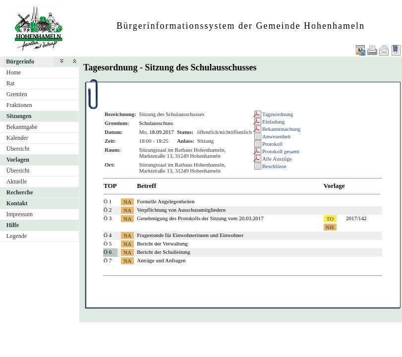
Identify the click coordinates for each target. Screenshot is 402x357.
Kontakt (17, 203)
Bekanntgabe (22, 126)
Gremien (16, 94)
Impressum (19, 214)
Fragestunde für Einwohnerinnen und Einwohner (190, 235)
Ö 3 (108, 218)
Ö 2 (108, 210)
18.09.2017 (161, 132)
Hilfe (12, 225)
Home (13, 72)
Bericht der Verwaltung (162, 243)
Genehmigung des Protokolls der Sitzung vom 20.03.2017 (200, 218)
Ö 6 (108, 252)
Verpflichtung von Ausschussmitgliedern (181, 210)
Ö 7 (108, 260)
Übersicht (18, 148)
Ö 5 (108, 243)
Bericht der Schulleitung (163, 252)
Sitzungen (19, 116)
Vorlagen (17, 159)
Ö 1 (108, 201)
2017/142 (356, 218)
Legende (16, 236)
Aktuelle (16, 181)
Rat (10, 83)
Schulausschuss (156, 123)
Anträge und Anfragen (161, 260)
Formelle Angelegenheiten (165, 201)
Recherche (19, 192)
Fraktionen (19, 105)
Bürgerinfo (20, 61)
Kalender (17, 137)
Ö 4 (108, 235)
